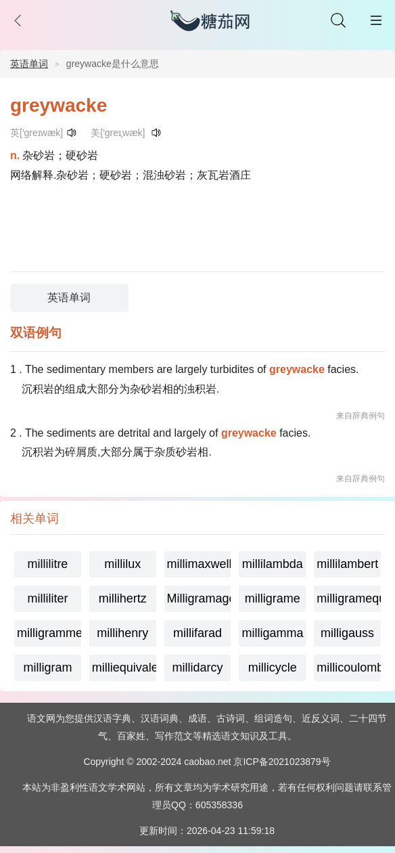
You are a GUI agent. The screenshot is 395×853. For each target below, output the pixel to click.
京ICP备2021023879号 (281, 761)
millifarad (197, 633)
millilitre (47, 564)
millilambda (272, 564)
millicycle (272, 667)
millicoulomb (349, 667)
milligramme (49, 633)
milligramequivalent (349, 598)
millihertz (123, 598)
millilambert (347, 564)
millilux (122, 564)
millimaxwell (199, 564)
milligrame (272, 598)
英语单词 (29, 63)
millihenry (122, 633)
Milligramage (199, 598)
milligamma (272, 633)
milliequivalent (124, 667)
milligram (47, 667)
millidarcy (197, 667)
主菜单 (376, 20)
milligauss (347, 633)
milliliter (47, 598)
